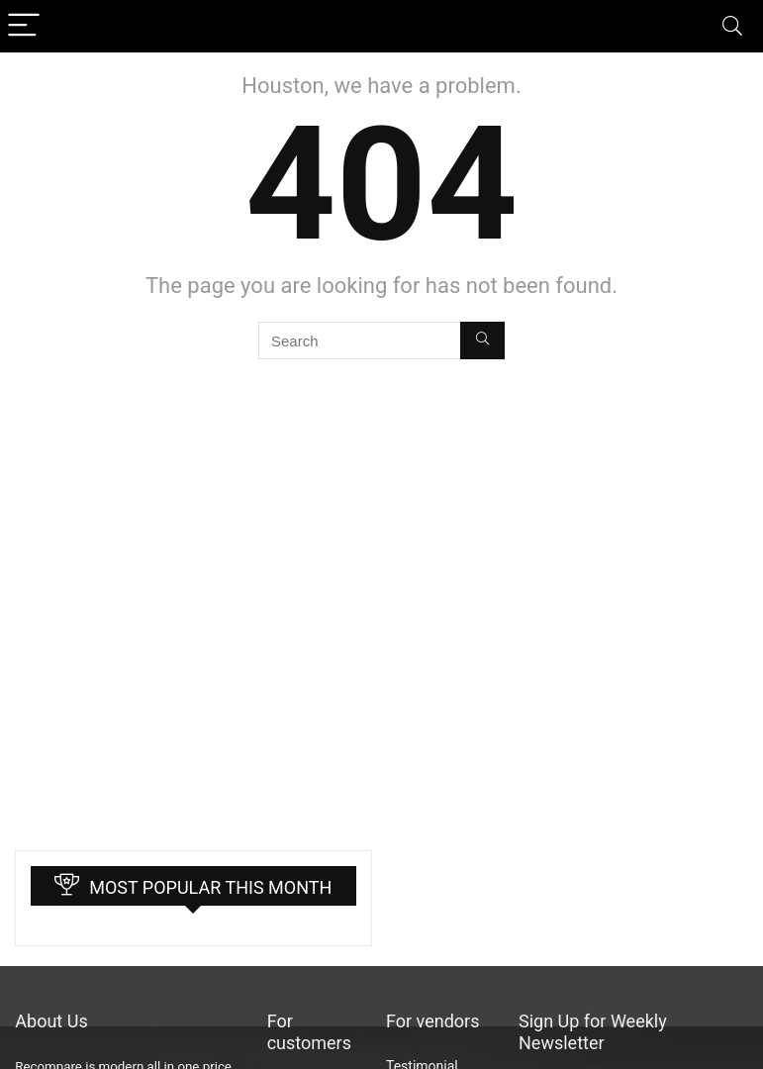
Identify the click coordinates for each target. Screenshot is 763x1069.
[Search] (732, 26)
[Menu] (24, 26)
